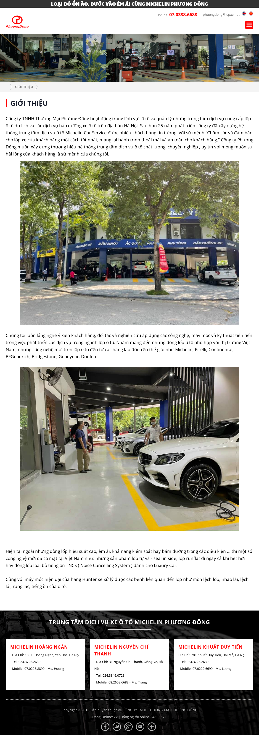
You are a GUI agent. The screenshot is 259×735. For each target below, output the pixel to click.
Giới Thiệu (24, 87)
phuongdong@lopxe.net (220, 14)
